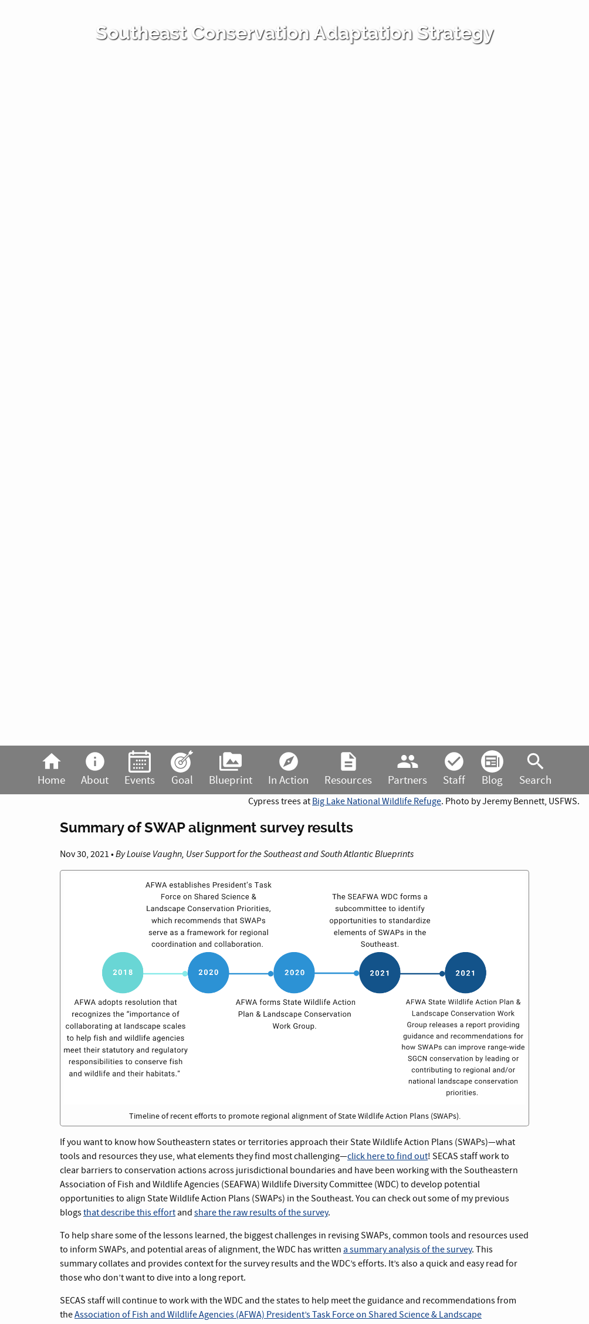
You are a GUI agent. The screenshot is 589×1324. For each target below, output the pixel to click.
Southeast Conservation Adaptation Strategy (295, 33)
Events (139, 769)
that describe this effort (129, 1212)
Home (51, 769)
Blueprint (230, 769)
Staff (454, 769)
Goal (182, 769)
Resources (348, 769)
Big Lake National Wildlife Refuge (376, 801)
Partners (407, 769)
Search (535, 769)
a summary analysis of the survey (407, 1249)
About (95, 769)
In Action (288, 769)
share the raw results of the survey (261, 1212)
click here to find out (387, 1156)
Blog (492, 769)
